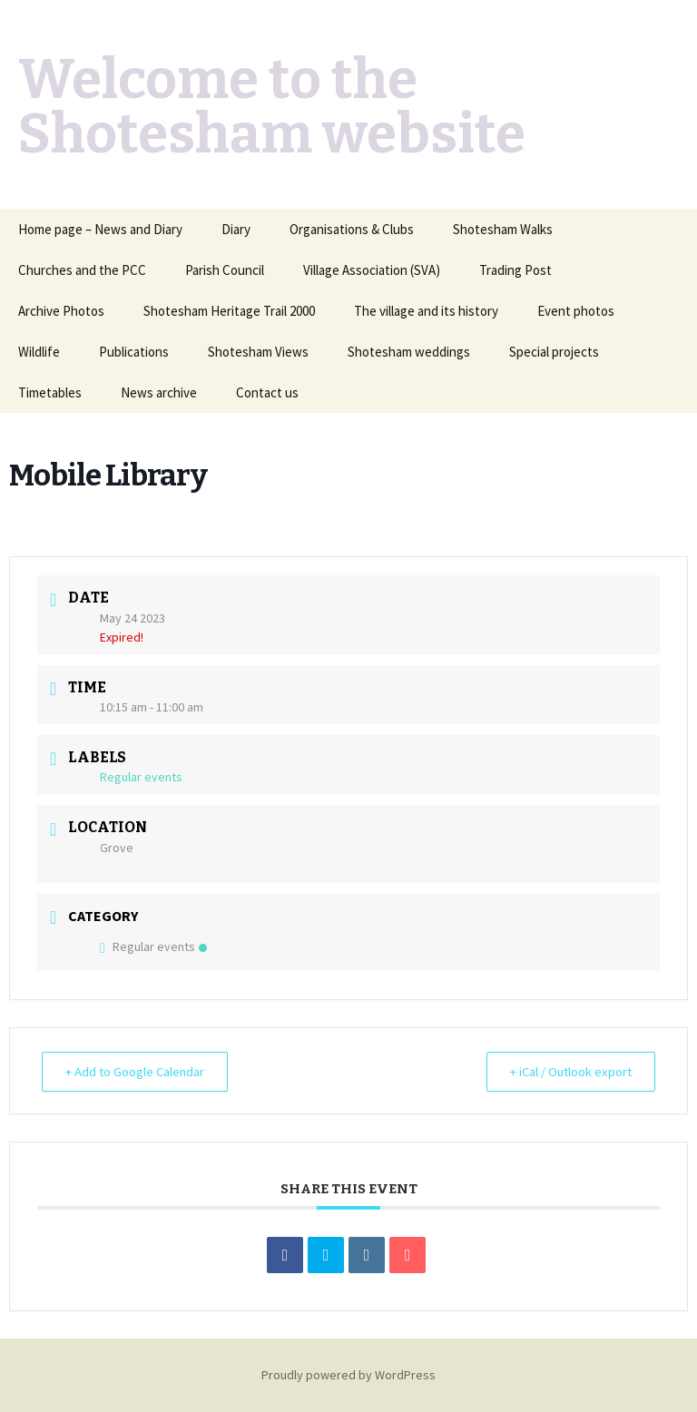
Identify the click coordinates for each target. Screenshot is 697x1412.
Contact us (267, 392)
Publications (134, 351)
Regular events (153, 946)
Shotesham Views (258, 351)
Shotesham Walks (503, 229)
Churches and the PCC (82, 270)
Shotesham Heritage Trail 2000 (229, 310)
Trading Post (515, 270)
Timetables (50, 392)
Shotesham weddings (409, 351)
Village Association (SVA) (371, 270)
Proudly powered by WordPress (348, 1375)
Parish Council (224, 270)
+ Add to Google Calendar (139, 1071)
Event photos (575, 310)
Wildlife (39, 351)
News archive (159, 392)
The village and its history (426, 310)
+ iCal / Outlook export (566, 1071)
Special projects (554, 351)
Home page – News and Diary (100, 229)
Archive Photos (61, 310)
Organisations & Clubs (352, 229)
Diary (235, 229)
